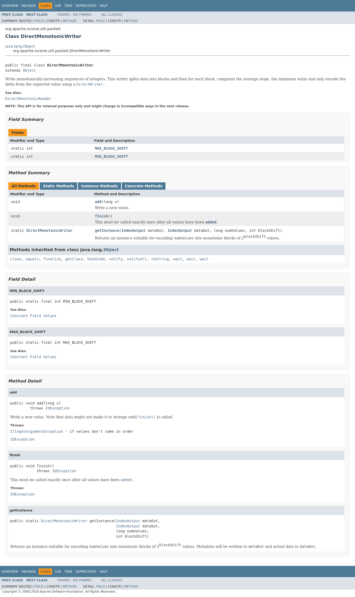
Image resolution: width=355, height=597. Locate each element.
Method (70, 21)
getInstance (107, 230)
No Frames (82, 14)
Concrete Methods (144, 186)
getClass (74, 259)
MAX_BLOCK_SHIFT (111, 148)
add (98, 202)
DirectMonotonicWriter (49, 230)
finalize (52, 259)
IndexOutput (133, 230)
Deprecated (86, 6)
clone (15, 259)
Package (28, 6)
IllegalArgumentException (36, 431)
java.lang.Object (20, 46)
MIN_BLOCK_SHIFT (111, 156)
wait (177, 259)
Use (58, 6)
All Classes (111, 14)
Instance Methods (99, 186)
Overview (10, 6)
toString (160, 259)
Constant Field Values (33, 316)
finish (101, 216)
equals (32, 259)
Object (29, 70)
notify (116, 259)
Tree (68, 6)
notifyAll (137, 259)
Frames (64, 14)
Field (39, 21)
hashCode (96, 259)
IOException (57, 408)
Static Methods (58, 186)
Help (104, 6)
